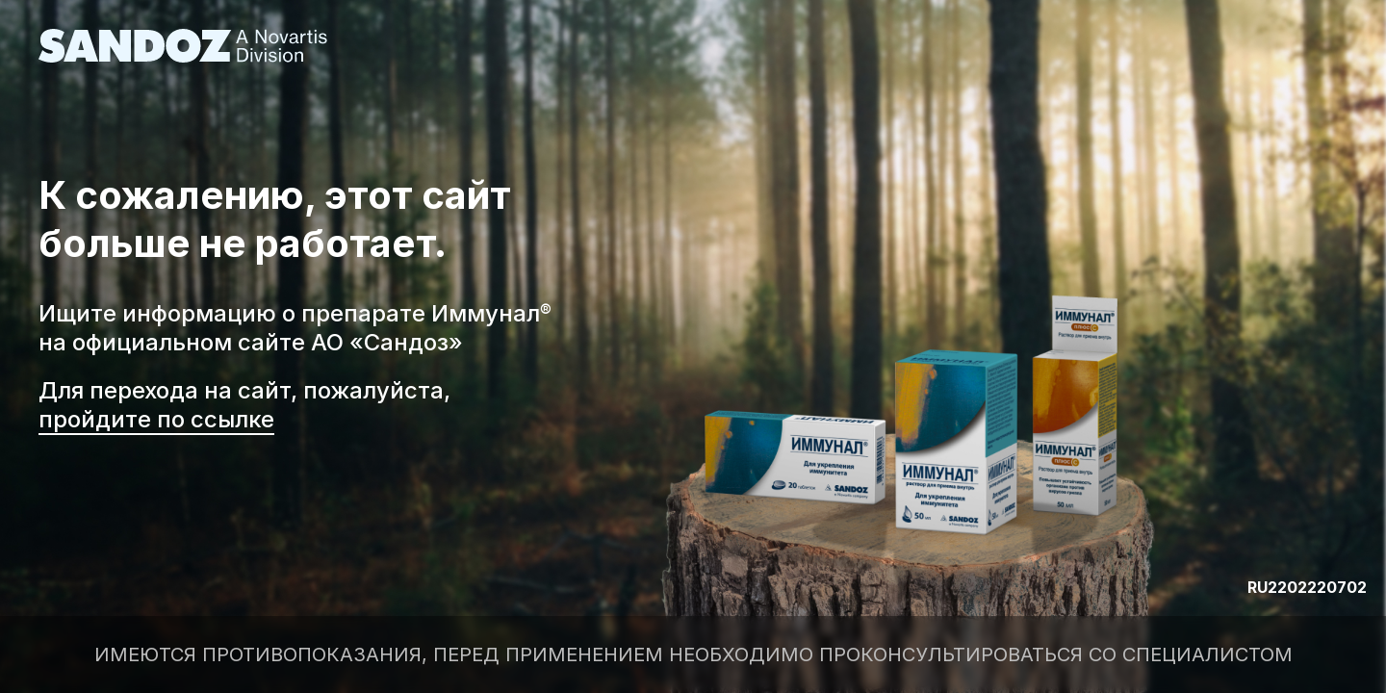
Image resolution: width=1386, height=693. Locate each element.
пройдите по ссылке (156, 419)
